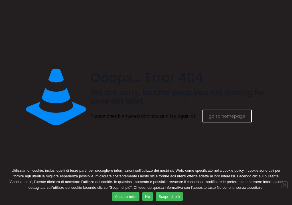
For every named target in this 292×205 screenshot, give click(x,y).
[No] (284, 184)
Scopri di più (169, 196)
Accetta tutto (126, 196)
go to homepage (227, 116)
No (147, 196)
